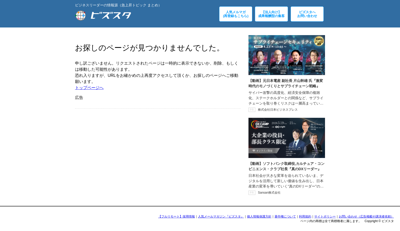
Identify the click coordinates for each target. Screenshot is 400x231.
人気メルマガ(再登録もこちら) (235, 14)
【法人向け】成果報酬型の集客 (271, 14)
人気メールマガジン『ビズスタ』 (221, 216)
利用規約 (305, 216)
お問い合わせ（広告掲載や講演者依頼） (366, 216)
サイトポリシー (325, 216)
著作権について (285, 216)
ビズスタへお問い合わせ (307, 14)
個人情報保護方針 (259, 216)
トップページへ (89, 87)
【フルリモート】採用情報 (176, 216)
